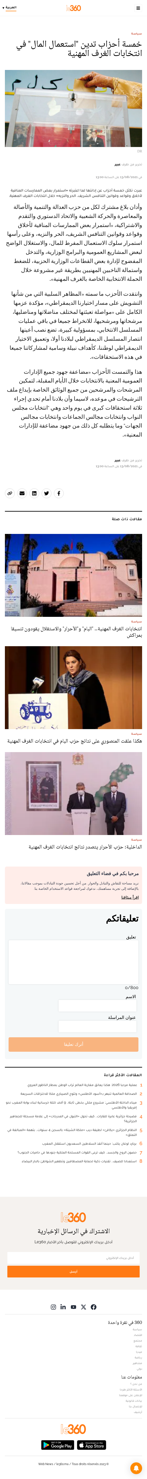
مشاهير (137, 1363)
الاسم (131, 996)
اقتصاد (138, 1335)
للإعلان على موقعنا (130, 1395)
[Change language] (10, 8)
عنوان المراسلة (122, 1017)
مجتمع (138, 1340)
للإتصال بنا (135, 1406)
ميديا (139, 1352)
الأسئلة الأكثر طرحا (131, 1389)
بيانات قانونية (134, 1400)
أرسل (73, 1271)
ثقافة (138, 1346)
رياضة (138, 1357)
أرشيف (138, 1412)
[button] (136, 1468)
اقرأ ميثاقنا (130, 897)
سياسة (136, 33)
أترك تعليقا (73, 1044)
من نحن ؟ (136, 1384)
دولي (139, 1368)
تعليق (131, 936)
